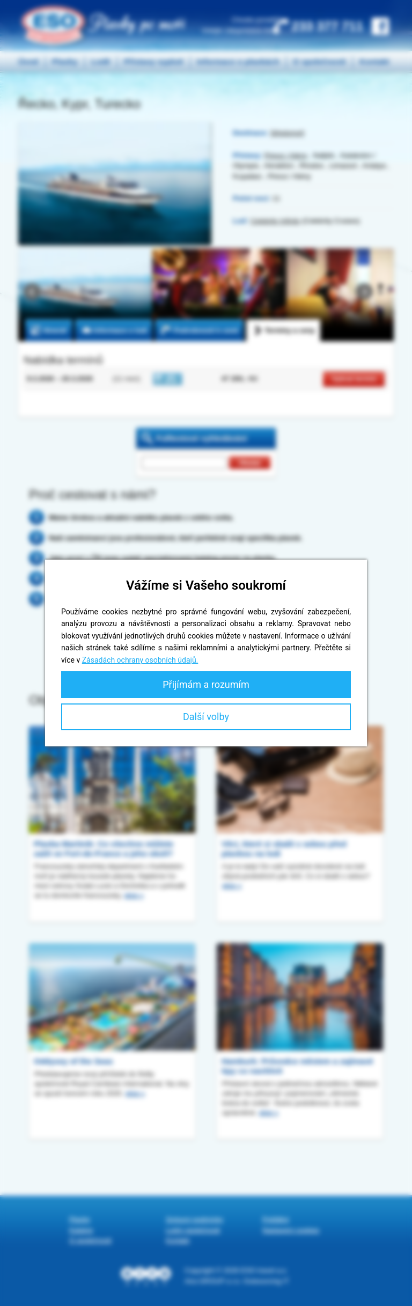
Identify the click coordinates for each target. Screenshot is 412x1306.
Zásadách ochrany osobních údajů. (140, 660)
